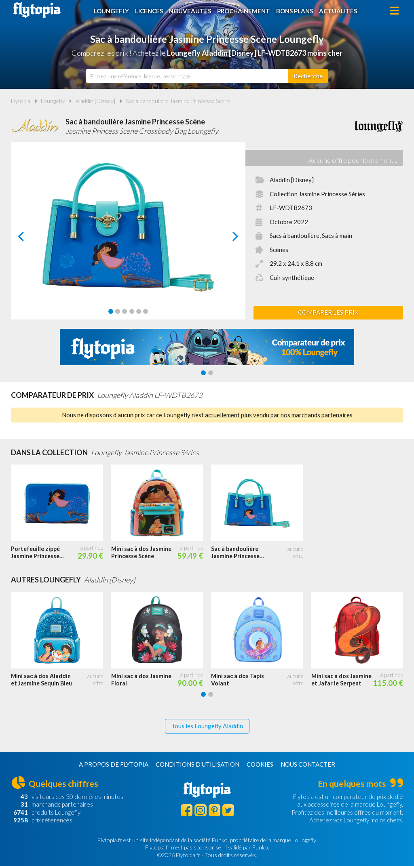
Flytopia (37, 10)
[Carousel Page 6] (145, 311)
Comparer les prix (328, 312)
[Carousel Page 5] (138, 311)
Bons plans (294, 11)
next (226, 238)
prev (30, 238)
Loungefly (111, 11)
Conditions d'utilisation (197, 764)
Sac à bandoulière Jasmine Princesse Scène (178, 100)
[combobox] (187, 76)
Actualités (338, 11)
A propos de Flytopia (113, 764)
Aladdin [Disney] (95, 100)
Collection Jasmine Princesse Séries (317, 194)
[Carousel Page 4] (131, 311)
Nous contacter (308, 764)
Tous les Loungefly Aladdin (207, 725)
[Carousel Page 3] (124, 311)
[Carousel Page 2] (117, 311)
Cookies (260, 764)
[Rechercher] (308, 76)
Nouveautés (190, 11)
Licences (149, 11)
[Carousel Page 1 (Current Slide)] (110, 311)
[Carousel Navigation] (128, 236)
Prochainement (243, 11)
